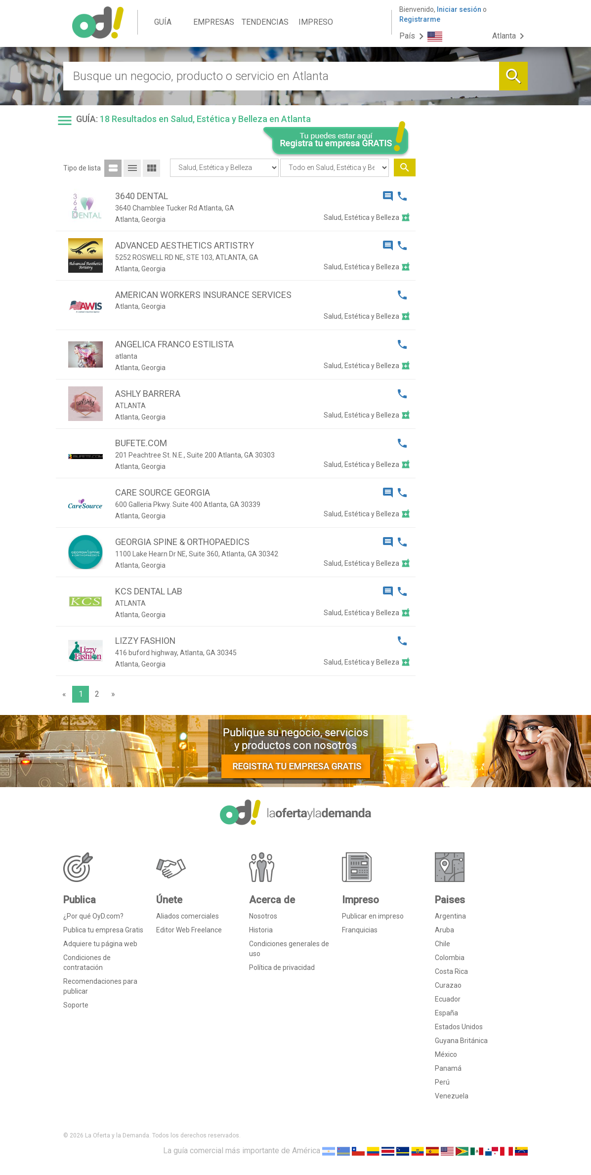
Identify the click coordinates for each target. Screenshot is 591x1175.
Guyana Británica (461, 1041)
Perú (442, 1082)
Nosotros (263, 916)
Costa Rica (451, 971)
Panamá (448, 1068)
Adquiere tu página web (100, 944)
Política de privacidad (282, 967)
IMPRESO (315, 22)
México (446, 1054)
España (446, 1013)
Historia (261, 930)
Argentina (450, 916)
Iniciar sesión (459, 9)
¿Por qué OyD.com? (93, 916)
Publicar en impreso (373, 916)
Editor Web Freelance (189, 930)
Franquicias (360, 930)
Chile (442, 944)
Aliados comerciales (187, 916)
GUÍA (162, 22)
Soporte (75, 1005)
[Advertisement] (475, 310)
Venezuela (451, 1096)
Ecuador (448, 999)
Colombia (449, 958)
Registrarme (419, 19)
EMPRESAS (213, 22)
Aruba (444, 930)
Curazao (448, 985)
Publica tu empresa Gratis (103, 930)
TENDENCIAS (265, 22)
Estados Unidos (459, 1027)
